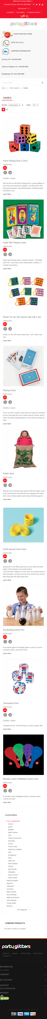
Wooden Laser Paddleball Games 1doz (21, 779)
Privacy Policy (25, 953)
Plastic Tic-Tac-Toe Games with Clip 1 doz (22, 317)
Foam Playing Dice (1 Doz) (15, 161)
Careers (15, 953)
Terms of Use (37, 953)
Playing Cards (9, 390)
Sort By (4, 105)
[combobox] (21, 83)
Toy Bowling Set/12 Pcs (13, 630)
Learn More (7, 194)
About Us (6, 953)
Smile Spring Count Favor (14, 549)
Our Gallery (21, 12)
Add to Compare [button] (10, 172)
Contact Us (7, 956)
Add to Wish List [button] (5, 172)
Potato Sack (8, 473)
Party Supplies (14, 88)
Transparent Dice (11, 703)
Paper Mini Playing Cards (14, 242)
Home (4, 88)
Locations (10, 12)
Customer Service (33, 12)
